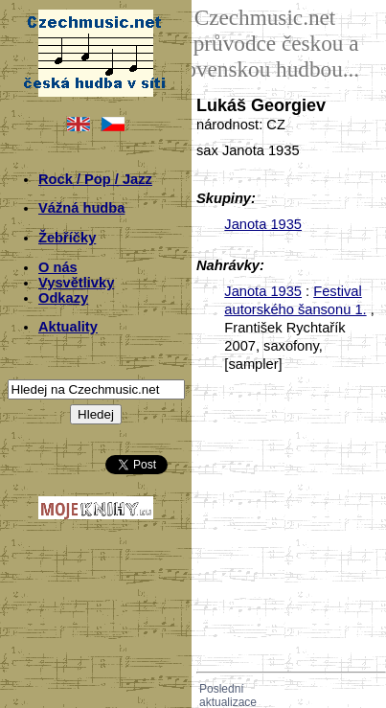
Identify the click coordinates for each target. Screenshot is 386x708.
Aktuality (68, 326)
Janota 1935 (263, 224)
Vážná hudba (81, 208)
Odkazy (63, 298)
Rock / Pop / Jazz (95, 179)
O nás (58, 267)
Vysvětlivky (76, 282)
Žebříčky (67, 237)
